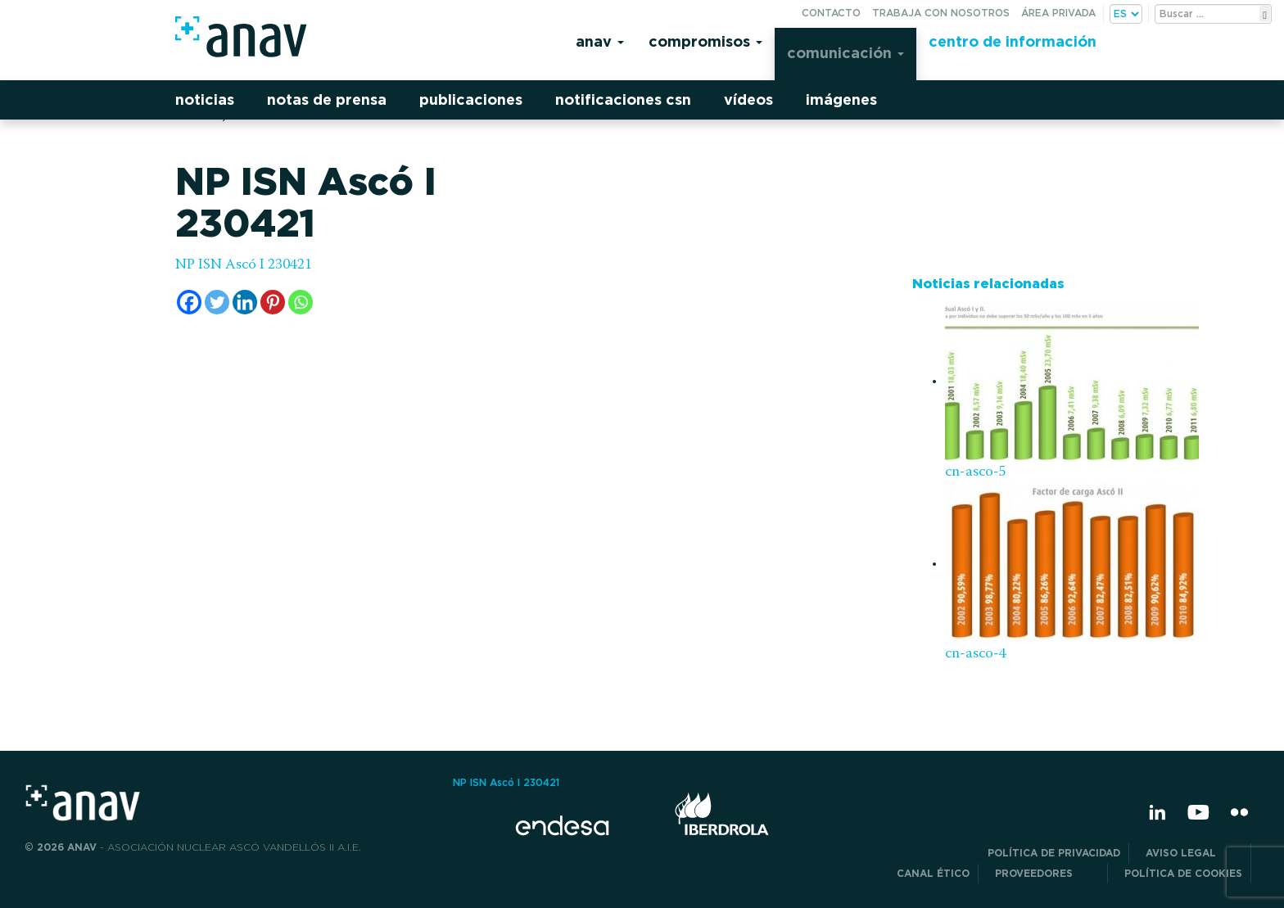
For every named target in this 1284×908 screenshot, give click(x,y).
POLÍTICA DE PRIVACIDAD (1054, 852)
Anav (600, 41)
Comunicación (845, 52)
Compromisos (705, 41)
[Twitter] (217, 302)
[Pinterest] (272, 302)
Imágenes (841, 99)
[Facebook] (189, 302)
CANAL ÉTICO (933, 873)
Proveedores (1047, 873)
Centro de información (1012, 41)
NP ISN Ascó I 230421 (243, 265)
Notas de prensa (327, 99)
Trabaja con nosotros (941, 12)
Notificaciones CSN (623, 99)
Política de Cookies (1183, 873)
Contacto (831, 12)
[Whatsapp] (300, 302)
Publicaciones (470, 99)
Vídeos (748, 99)
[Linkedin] (245, 302)
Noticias (204, 99)
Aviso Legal (1194, 852)
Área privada (1058, 12)
